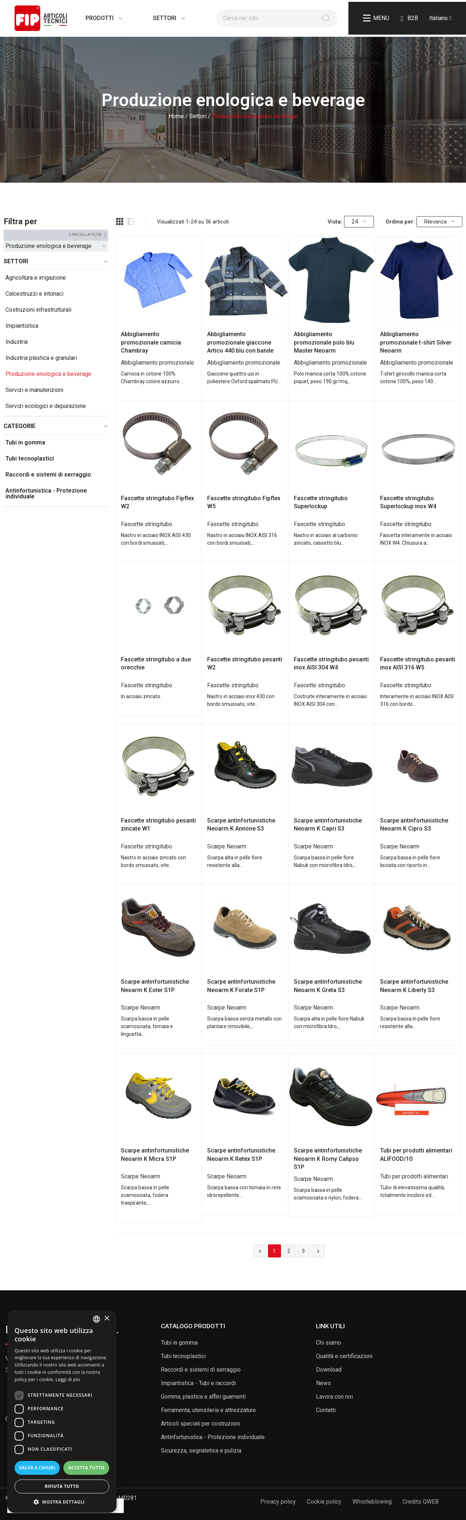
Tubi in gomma (179, 1342)
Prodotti (96, 18)
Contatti (326, 1410)
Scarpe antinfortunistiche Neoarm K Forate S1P (241, 985)
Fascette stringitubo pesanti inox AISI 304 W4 (331, 663)
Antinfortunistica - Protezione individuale (213, 1437)
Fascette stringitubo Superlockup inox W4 (408, 502)
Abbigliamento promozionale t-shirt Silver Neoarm (415, 342)
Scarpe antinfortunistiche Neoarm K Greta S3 (328, 985)
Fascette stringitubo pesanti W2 (244, 663)
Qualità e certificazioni (344, 1356)
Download (328, 1369)
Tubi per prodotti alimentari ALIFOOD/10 (416, 1154)
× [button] (106, 1318)
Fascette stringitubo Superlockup (321, 502)
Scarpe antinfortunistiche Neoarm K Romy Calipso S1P (328, 1158)
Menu (376, 18)
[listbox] (96, 1319)
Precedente (260, 1251)
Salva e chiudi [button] (37, 1468)
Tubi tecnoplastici (183, 1356)
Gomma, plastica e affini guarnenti (203, 1396)
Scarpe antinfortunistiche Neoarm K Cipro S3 (414, 824)
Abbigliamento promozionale (157, 362)
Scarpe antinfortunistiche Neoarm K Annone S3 (241, 824)
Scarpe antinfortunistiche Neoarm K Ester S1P (155, 985)
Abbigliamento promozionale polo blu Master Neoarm (324, 342)
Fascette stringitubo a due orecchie (156, 663)
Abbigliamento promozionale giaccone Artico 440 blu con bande (240, 342)
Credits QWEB (421, 1501)
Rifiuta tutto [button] (62, 1486)
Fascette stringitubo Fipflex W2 (157, 502)
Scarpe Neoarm (226, 846)
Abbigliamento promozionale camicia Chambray (151, 342)
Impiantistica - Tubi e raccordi (198, 1383)
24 (359, 221)
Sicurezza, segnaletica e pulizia (201, 1450)
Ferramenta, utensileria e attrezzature (208, 1410)
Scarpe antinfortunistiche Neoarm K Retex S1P (241, 1154)
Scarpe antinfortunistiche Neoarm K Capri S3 (328, 824)
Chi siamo (328, 1342)
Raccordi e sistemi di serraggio (201, 1369)
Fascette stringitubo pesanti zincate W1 (158, 824)
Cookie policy (324, 1501)
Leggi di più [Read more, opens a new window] (68, 1379)
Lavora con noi (334, 1396)
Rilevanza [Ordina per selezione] (439, 221)
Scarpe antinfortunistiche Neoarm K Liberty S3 (414, 985)
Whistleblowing (372, 1501)
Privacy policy (278, 1501)
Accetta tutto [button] (86, 1468)
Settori (162, 18)
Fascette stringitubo (146, 524)
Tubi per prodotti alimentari (414, 1176)
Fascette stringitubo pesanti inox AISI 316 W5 (417, 663)
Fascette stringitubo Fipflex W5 (243, 502)
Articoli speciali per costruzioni (200, 1423)
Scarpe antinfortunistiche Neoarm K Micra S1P (155, 1154)
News (323, 1383)
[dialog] (61, 1411)
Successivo (318, 1251)
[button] (62, 1501)
